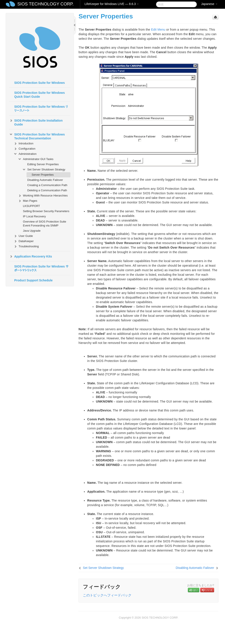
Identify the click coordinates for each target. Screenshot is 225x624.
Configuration (24, 148)
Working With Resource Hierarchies (43, 195)
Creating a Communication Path (47, 185)
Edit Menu (158, 29)
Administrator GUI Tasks (35, 159)
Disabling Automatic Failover (45, 180)
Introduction (23, 143)
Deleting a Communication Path (47, 190)
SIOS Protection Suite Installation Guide (36, 122)
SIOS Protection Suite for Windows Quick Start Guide (39, 94)
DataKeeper (23, 241)
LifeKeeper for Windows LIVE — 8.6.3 (112, 4)
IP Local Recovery (34, 216)
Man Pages (27, 200)
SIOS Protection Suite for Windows (39, 82)
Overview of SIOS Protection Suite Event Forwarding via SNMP (44, 223)
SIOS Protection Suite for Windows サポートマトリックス (41, 268)
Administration (25, 154)
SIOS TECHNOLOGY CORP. (45, 4)
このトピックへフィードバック (107, 595)
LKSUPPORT (31, 206)
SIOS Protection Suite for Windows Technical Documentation (37, 136)
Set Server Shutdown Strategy (43, 169)
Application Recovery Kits (30, 256)
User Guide (23, 236)
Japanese (209, 4)
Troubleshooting (26, 246)
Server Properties (43, 174)
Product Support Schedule (33, 280)
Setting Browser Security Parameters (46, 211)
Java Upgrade (32, 230)
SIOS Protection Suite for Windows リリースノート (41, 108)
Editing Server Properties (43, 164)
